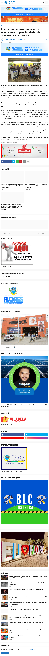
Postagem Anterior (7, 233)
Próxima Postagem (42, 233)
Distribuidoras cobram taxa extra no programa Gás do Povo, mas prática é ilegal (28, 603)
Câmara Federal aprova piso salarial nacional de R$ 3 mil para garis (27, 629)
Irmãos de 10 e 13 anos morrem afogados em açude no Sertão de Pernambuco (28, 583)
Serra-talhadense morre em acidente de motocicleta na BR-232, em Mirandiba (36, 185)
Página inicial (4, 26)
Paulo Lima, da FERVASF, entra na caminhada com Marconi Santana (26, 636)
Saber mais (32, 649)
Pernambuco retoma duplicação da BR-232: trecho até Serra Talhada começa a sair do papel (26, 623)
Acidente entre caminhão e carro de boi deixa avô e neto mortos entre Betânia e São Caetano (28, 577)
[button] (2, 2)
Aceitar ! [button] (5, 653)
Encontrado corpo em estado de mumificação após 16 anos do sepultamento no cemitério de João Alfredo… (27, 616)
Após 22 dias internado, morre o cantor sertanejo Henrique (26, 589)
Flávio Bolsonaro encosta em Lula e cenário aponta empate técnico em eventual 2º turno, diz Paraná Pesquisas (11, 207)
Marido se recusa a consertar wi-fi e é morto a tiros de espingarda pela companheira (12, 185)
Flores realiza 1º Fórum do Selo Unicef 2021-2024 (23, 609)
